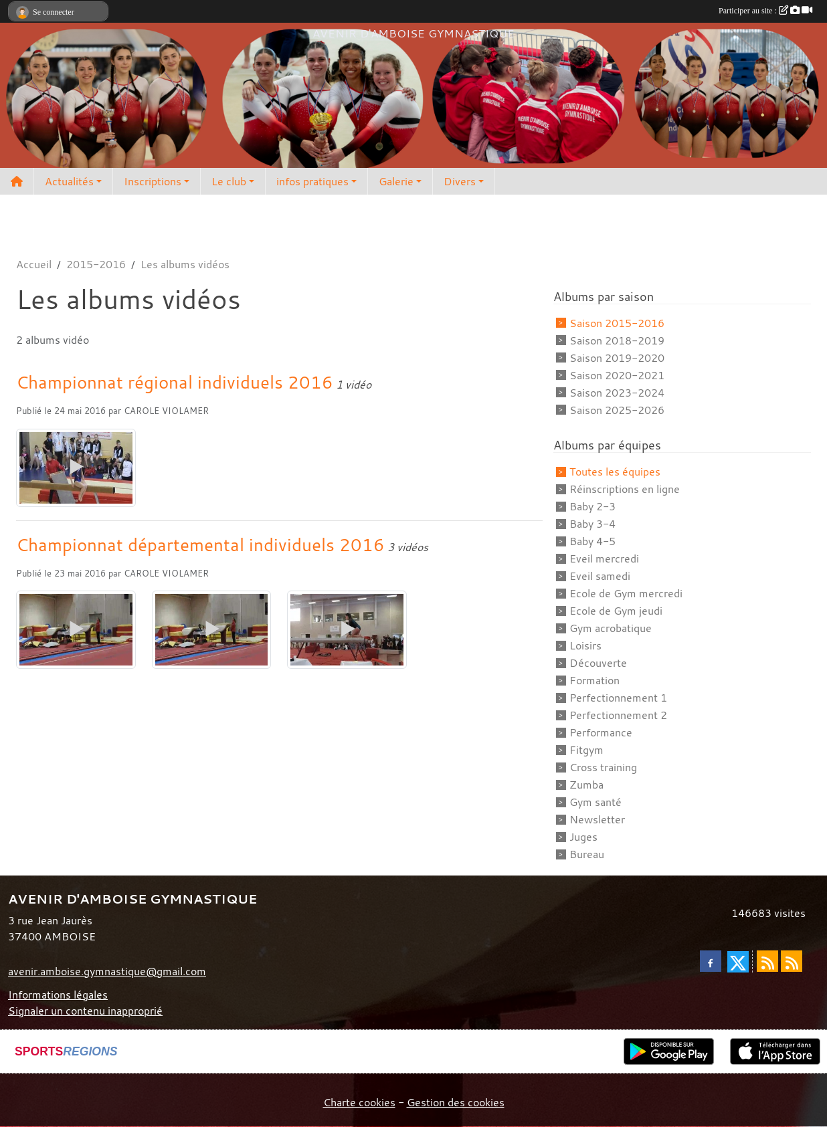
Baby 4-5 (592, 541)
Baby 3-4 (592, 523)
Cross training (603, 767)
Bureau (586, 854)
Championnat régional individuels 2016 (174, 382)
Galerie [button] (396, 181)
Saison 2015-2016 (616, 323)
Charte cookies (359, 1102)
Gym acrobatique (610, 628)
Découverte (598, 662)
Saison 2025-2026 (616, 410)
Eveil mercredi (604, 558)
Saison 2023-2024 (616, 392)
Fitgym (586, 749)
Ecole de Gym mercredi (625, 593)
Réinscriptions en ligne (624, 489)
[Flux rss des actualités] (767, 961)
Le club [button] (228, 181)
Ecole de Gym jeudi (615, 610)
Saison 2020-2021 (616, 375)
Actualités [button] (69, 181)
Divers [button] (460, 181)
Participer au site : (765, 10)
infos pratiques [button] (312, 181)
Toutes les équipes (614, 471)
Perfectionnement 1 (618, 697)
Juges (583, 836)
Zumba (586, 784)
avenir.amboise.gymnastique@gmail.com (107, 971)
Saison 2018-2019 (616, 340)
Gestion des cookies (455, 1102)
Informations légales (58, 994)
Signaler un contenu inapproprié (85, 1010)
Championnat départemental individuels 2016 (200, 544)
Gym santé (595, 802)
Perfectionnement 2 (618, 715)
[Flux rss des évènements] (791, 961)
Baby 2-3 (592, 506)
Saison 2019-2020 (616, 357)
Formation (594, 680)
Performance (600, 732)
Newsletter (597, 819)
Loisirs (585, 645)
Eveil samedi (599, 576)
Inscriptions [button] (152, 181)
